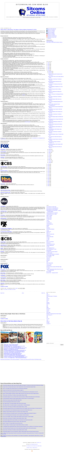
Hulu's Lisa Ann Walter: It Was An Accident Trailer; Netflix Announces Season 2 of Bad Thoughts (18, 416)
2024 (48, 65)
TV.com (47, 230)
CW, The (47, 298)
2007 (48, 182)
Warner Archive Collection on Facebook (52, 254)
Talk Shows (5, 289)
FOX (47, 301)
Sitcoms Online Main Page (51, 28)
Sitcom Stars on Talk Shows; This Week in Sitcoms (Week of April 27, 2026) (15, 429)
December (50, 71)
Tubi (47, 317)
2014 (48, 172)
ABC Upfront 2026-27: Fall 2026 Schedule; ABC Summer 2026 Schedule (14, 403)
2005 (48, 185)
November (50, 72)
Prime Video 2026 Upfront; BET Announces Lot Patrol (11, 401)
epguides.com (48, 231)
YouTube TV (48, 323)
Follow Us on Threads (51, 33)
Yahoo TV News (49, 216)
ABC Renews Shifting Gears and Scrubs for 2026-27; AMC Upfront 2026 (14, 421)
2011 (48, 177)
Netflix (47, 307)
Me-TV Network (48, 256)
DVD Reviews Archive (37, 359)
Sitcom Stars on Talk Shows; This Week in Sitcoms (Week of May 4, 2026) (14, 418)
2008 (48, 181)
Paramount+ (48, 308)
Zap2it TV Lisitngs (49, 215)
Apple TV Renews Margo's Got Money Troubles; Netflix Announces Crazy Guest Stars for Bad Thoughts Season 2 (21, 393)
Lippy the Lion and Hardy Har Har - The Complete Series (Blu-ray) (14, 348)
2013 (48, 174)
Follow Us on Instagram (51, 34)
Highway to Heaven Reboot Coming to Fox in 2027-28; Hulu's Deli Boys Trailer (15, 411)
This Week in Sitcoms (11, 289)
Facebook (4, 138)
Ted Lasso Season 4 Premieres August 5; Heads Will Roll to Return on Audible (15, 424)
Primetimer (48, 227)
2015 (48, 171)
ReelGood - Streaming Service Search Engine (53, 313)
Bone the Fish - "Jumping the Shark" (52, 272)
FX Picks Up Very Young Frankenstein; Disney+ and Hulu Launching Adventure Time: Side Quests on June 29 (20, 391)
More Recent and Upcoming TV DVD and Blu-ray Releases (10, 359)
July (49, 153)
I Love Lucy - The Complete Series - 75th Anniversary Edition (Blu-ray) (15, 357)
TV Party (47, 246)
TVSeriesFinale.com (49, 224)
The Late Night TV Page (50, 255)
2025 (48, 64)
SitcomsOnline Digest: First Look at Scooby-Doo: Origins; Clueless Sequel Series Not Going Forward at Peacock (21, 431)
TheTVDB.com (48, 265)
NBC (47, 306)
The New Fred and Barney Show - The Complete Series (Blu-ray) (14, 351)
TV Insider (48, 221)
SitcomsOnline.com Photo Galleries (52, 209)
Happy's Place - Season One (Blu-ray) (10, 344)
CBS (47, 297)
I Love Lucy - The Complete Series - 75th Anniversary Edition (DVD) (14, 355)
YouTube (47, 322)
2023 (48, 67)
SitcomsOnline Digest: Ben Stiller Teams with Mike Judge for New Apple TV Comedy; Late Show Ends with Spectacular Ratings (23, 385)
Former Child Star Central (50, 244)
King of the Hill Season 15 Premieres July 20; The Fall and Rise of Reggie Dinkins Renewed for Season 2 (19, 413)
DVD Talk (47, 260)
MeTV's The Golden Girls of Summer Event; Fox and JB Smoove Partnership (15, 388)
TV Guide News (48, 219)
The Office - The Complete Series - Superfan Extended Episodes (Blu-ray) (15, 356)
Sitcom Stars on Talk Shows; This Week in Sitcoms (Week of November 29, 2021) (19, 29)
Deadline (47, 225)
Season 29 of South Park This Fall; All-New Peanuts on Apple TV (13, 390)
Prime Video (48, 312)
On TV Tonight (48, 271)
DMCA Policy (35, 447)
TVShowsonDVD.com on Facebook (52, 212)
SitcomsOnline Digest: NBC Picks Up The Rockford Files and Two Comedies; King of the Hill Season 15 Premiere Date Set (22, 408)
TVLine (47, 220)
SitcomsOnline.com (33, 444)
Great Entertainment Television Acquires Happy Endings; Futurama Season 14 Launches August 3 (18, 398)
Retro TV (47, 240)
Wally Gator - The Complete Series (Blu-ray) (11, 349)
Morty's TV (48, 232)
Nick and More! (48, 250)
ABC (47, 293)
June (49, 155)
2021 (48, 70)
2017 (48, 168)
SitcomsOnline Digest (49, 41)
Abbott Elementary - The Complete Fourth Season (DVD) (13, 353)
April (49, 158)
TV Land (47, 318)
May (49, 156)
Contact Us (48, 38)
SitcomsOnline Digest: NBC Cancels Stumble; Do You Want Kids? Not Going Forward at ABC (17, 419)
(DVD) (17, 344)
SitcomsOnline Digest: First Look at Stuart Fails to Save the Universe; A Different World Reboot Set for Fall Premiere (21, 396)
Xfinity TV (48, 321)
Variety (47, 226)
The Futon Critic (49, 222)
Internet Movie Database (50, 229)
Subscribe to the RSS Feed (52, 37)
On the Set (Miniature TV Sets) (51, 249)
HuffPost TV (48, 235)
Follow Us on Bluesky (51, 32)
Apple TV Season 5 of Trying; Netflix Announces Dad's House (12, 423)
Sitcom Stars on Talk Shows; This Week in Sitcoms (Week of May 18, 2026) (15, 395)
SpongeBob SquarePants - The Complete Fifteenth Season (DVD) (14, 346)
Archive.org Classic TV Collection (51, 296)
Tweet (1, 138)
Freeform (47, 302)
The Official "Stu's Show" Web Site (51, 251)
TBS (47, 316)
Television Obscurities (49, 236)
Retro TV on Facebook (50, 241)
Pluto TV (47, 311)
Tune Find (48, 259)
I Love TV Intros (49, 264)
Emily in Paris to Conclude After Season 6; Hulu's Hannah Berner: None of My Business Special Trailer (19, 386)
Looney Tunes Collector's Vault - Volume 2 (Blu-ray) (12, 352)
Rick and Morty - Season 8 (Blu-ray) (9, 345)
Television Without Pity (50, 245)
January (49, 162)
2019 (48, 165)
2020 (48, 164)
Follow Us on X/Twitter (51, 31)
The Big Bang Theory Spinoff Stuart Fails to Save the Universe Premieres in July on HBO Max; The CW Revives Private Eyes (23, 426)
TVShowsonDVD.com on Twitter (51, 214)
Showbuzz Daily (49, 217)
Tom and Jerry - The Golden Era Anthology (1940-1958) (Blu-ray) (14, 347)
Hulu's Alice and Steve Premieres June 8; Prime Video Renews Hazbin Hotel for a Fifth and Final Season (19, 428)
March (49, 159)
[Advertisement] (32, 23)
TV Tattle (47, 239)
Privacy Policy (29, 447)
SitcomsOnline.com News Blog (32, 4)
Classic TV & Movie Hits (50, 234)
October (49, 149)
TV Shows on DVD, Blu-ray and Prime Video (27, 359)
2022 (48, 68)
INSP (47, 261)
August (49, 152)
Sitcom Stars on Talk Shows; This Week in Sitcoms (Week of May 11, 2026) (15, 406)
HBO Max (48, 303)
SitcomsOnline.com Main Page (51, 206)
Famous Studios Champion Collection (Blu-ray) (11, 354)
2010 (48, 178)
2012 (48, 175)
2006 (48, 184)
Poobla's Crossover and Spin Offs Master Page (53, 266)
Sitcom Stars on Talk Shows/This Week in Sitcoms (54, 42)
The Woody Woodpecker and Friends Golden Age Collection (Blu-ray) (15, 350)
